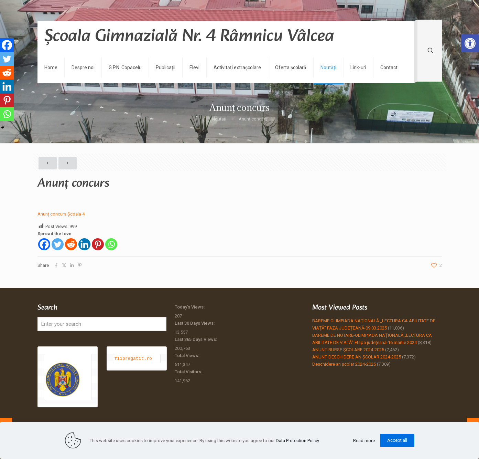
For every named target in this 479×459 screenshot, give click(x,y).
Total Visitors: (189, 371)
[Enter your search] (102, 324)
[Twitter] (58, 244)
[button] (470, 43)
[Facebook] (44, 244)
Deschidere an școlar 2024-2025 (344, 364)
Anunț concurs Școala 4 (61, 214)
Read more (364, 440)
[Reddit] (71, 244)
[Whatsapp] (111, 244)
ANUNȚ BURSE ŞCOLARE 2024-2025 (348, 349)
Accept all (397, 440)
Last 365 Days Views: (196, 339)
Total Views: (187, 355)
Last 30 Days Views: (195, 323)
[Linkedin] (84, 244)
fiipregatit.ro (133, 358)
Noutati (219, 119)
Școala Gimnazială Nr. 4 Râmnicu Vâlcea (189, 36)
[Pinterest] (98, 244)
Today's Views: (190, 307)
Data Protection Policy (297, 440)
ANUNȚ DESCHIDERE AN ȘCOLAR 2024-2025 (356, 356)
